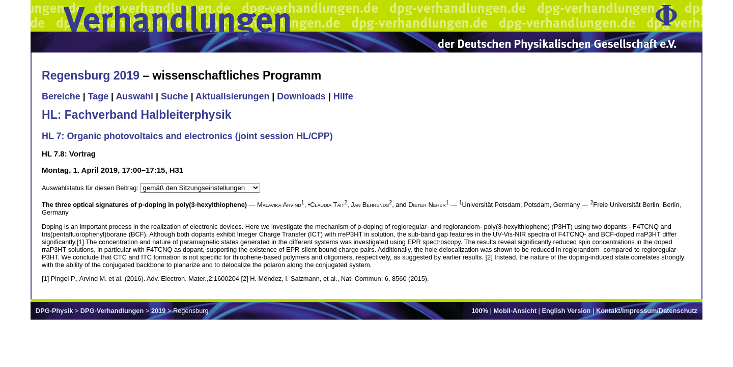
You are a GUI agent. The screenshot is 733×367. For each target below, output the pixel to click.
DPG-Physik (54, 310)
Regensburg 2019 (90, 75)
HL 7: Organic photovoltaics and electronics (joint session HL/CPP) (187, 136)
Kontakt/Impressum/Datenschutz (646, 310)
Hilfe (343, 96)
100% (479, 310)
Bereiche (61, 96)
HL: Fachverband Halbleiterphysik (136, 114)
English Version (566, 310)
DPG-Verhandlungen (112, 310)
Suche (174, 96)
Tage (98, 96)
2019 (158, 310)
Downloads (301, 96)
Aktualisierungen (232, 96)
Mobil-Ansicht (515, 310)
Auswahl (134, 96)
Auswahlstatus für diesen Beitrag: (91, 188)
